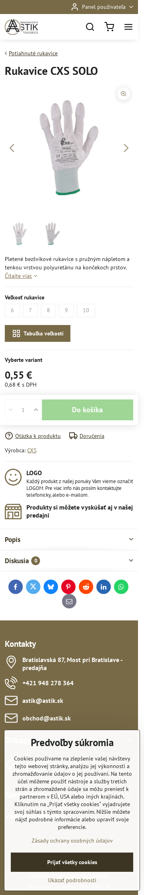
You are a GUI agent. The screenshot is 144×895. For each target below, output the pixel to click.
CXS (31, 450)
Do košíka (87, 409)
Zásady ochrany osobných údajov (72, 868)
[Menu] (128, 27)
